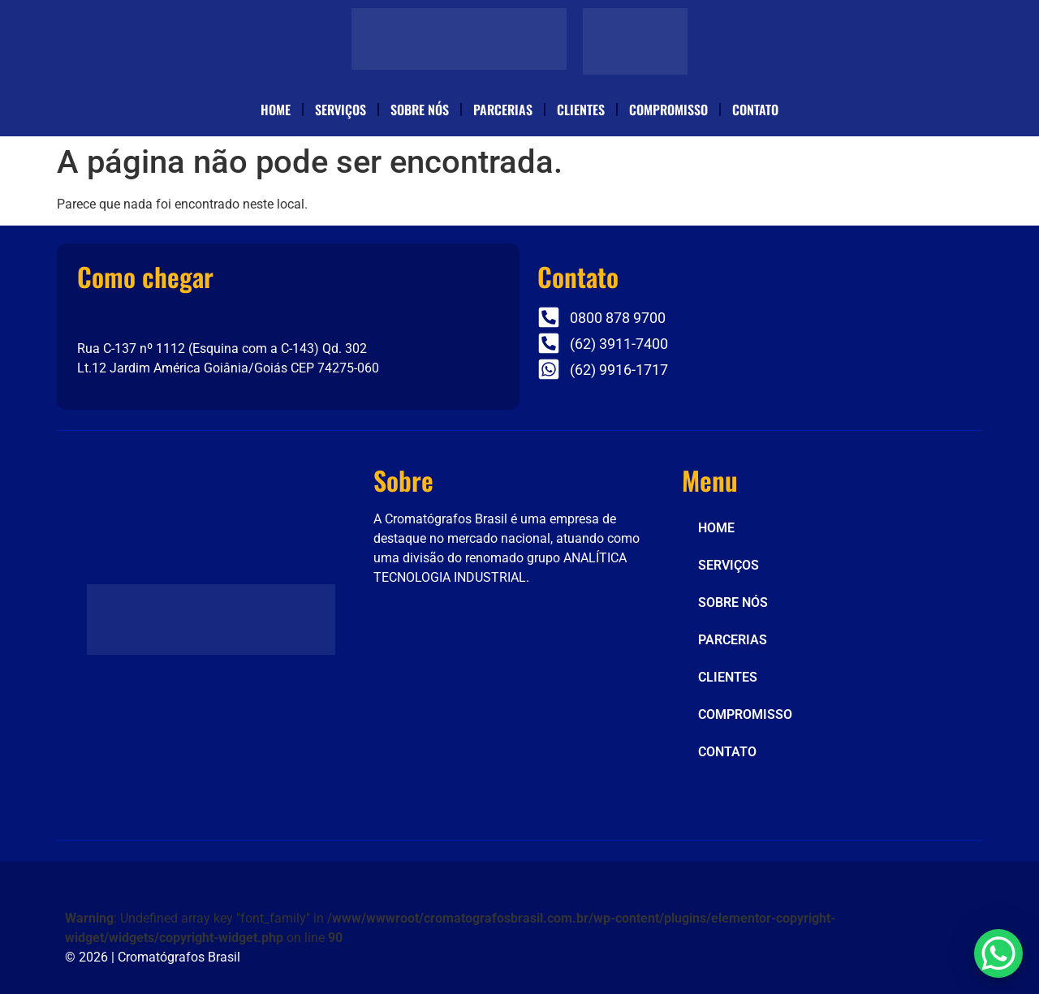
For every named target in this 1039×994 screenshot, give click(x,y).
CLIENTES (581, 109)
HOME (276, 109)
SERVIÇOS (340, 109)
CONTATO (755, 109)
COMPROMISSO (668, 109)
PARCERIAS (502, 109)
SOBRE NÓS (419, 109)
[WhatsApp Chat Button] (998, 953)
